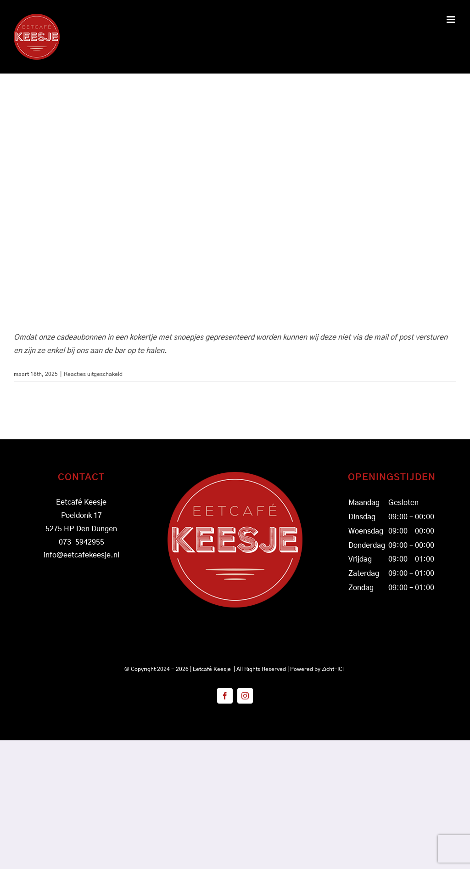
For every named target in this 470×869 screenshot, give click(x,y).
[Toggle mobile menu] (451, 19)
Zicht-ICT (334, 669)
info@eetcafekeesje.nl (81, 555)
